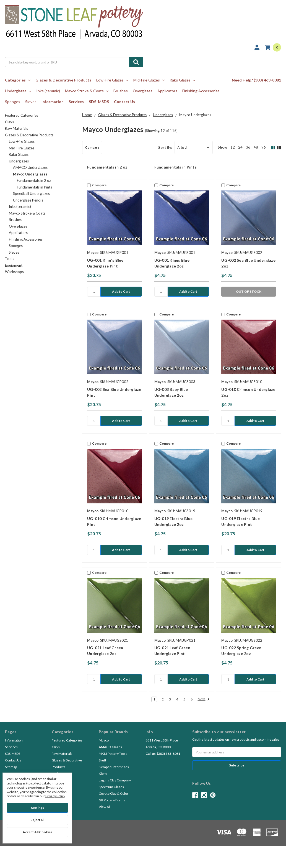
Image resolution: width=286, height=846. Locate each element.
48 (256, 147)
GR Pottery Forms (112, 800)
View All (105, 807)
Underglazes (18, 90)
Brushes (120, 90)
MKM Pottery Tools (113, 753)
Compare (92, 147)
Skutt (102, 760)
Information (52, 101)
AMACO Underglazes (30, 167)
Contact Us (124, 101)
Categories (17, 80)
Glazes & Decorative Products (63, 80)
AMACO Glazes (110, 747)
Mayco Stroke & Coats (86, 90)
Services (76, 101)
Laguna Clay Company (115, 780)
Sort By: (165, 147)
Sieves (31, 101)
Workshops (14, 271)
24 (240, 147)
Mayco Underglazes (30, 174)
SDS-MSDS (99, 101)
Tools (9, 258)
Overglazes (142, 90)
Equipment (13, 265)
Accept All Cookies (37, 832)
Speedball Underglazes (31, 193)
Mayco (104, 740)
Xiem (103, 773)
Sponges (12, 101)
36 (248, 147)
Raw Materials (16, 128)
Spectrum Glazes (111, 787)
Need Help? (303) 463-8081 (256, 80)
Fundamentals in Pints (34, 187)
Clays (9, 122)
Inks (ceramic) (48, 90)
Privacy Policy (55, 796)
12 (232, 147)
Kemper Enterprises (114, 767)
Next (203, 699)
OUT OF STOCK (248, 291)
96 (263, 147)
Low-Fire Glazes (112, 80)
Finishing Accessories (201, 90)
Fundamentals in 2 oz (34, 180)
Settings (37, 808)
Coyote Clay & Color (113, 793)
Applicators (167, 90)
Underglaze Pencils (28, 200)
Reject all (37, 820)
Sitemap (11, 767)
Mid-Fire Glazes (149, 80)
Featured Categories (21, 115)
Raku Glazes (182, 80)
